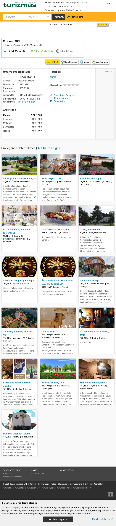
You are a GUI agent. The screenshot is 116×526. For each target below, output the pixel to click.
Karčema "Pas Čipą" (91, 178)
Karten (85, 2)
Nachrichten (50, 6)
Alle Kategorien (73, 2)
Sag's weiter (58, 101)
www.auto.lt (19, 488)
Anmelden (98, 484)
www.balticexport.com (82, 488)
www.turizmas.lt (33, 488)
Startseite (7, 474)
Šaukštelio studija (89, 280)
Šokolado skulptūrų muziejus (18, 280)
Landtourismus (65, 6)
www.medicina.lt (64, 488)
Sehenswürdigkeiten (55, 10)
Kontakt (33, 484)
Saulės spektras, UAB (18, 484)
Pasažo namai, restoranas (56, 229)
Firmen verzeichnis (54, 2)
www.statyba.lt (48, 488)
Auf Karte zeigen (49, 148)
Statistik (88, 484)
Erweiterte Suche (75, 17)
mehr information (26, 102)
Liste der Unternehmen (61, 25)
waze (84, 62)
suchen (59, 17)
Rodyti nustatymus (102, 519)
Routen (41, 474)
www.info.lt (8, 488)
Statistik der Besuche (62, 95)
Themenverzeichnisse (12, 477)
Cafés (53, 77)
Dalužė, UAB (48, 331)
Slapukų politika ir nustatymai (70, 484)
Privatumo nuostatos (47, 484)
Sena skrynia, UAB (51, 178)
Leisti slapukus (58, 519)
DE (108, 3)
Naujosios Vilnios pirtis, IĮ (93, 382)
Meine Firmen (74, 10)
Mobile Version (67, 470)
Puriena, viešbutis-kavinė (16, 433)
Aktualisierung (59, 98)
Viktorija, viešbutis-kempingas (19, 178)
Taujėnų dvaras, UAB (53, 382)
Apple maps (100, 62)
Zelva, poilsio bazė (90, 229)
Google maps (69, 62)
